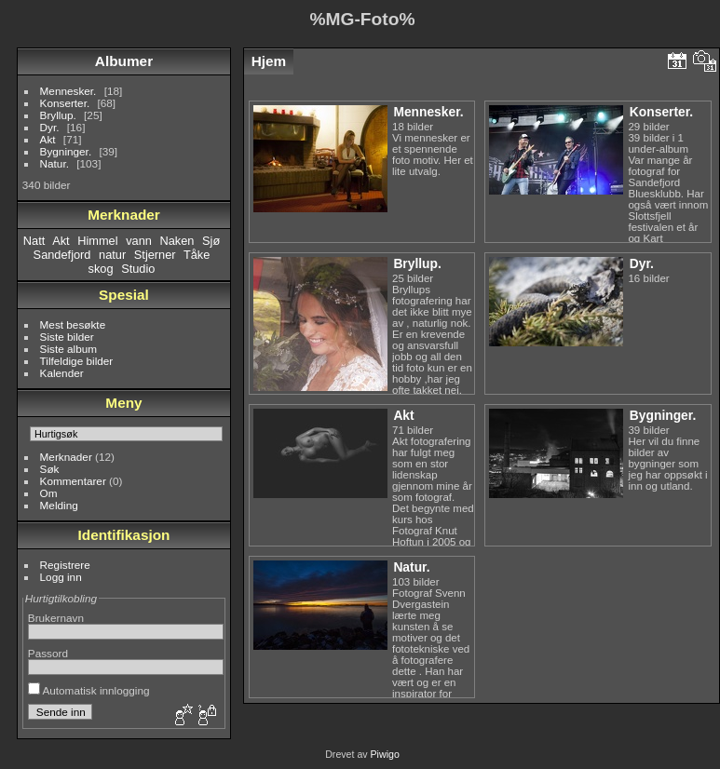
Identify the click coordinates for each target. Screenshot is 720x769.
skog (101, 269)
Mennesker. (68, 91)
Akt (48, 139)
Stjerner (155, 255)
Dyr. (50, 127)
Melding (59, 505)
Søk (50, 469)
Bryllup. (58, 115)
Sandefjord (62, 255)
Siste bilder (67, 337)
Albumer (124, 61)
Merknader (66, 457)
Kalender (62, 373)
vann (139, 241)
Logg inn (61, 577)
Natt (34, 241)
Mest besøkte (73, 324)
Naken (176, 241)
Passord (48, 653)
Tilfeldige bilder (77, 361)
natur (112, 255)
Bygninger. (66, 151)
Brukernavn (56, 618)
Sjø (211, 241)
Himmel (97, 241)
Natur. (54, 163)
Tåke (196, 255)
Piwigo (385, 754)
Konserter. (65, 103)
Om (49, 493)
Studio (138, 269)
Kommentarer (73, 481)
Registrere (65, 565)
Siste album (68, 349)
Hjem (269, 61)
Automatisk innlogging (89, 690)
